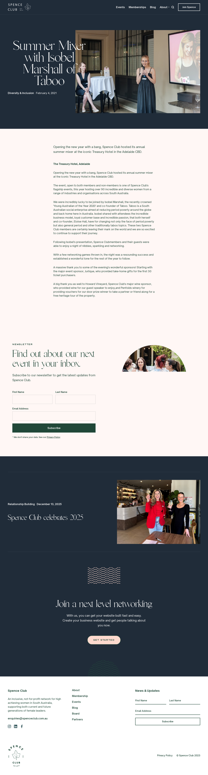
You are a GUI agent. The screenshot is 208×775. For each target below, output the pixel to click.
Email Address (20, 409)
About (76, 690)
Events (120, 7)
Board (75, 713)
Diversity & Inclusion (21, 93)
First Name (18, 392)
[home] (19, 7)
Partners (77, 719)
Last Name (61, 392)
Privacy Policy (53, 437)
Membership (80, 696)
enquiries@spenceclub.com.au (28, 718)
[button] (164, 7)
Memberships (137, 7)
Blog (153, 7)
